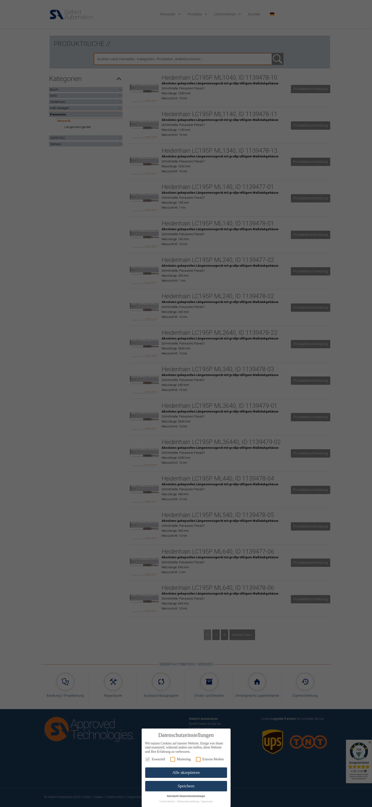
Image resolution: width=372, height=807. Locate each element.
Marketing (180, 759)
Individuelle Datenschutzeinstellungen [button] (186, 796)
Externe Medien (210, 759)
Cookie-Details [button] (167, 801)
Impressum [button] (207, 801)
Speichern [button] (186, 786)
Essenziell (155, 759)
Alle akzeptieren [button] (186, 772)
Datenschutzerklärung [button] (188, 801)
